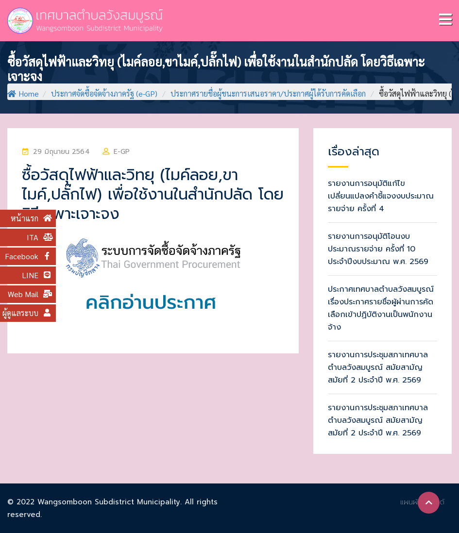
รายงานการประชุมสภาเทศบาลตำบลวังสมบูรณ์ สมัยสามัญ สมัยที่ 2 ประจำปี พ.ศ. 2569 (378, 367)
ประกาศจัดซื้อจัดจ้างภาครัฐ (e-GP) (104, 93)
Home (23, 93)
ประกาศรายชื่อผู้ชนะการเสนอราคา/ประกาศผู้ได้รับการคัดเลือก (268, 93)
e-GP (122, 152)
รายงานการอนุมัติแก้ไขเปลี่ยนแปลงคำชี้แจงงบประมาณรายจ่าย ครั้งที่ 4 (381, 196)
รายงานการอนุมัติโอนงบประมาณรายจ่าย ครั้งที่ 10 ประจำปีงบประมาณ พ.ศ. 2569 (378, 249)
